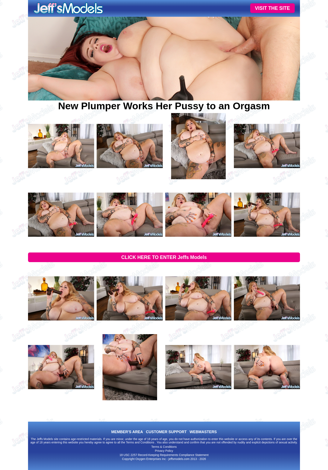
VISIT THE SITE (272, 8)
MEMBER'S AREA (127, 432)
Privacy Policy (164, 450)
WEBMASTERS (203, 432)
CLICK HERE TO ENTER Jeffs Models (164, 257)
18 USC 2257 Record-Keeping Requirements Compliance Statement (164, 455)
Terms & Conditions (164, 446)
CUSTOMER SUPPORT (166, 432)
